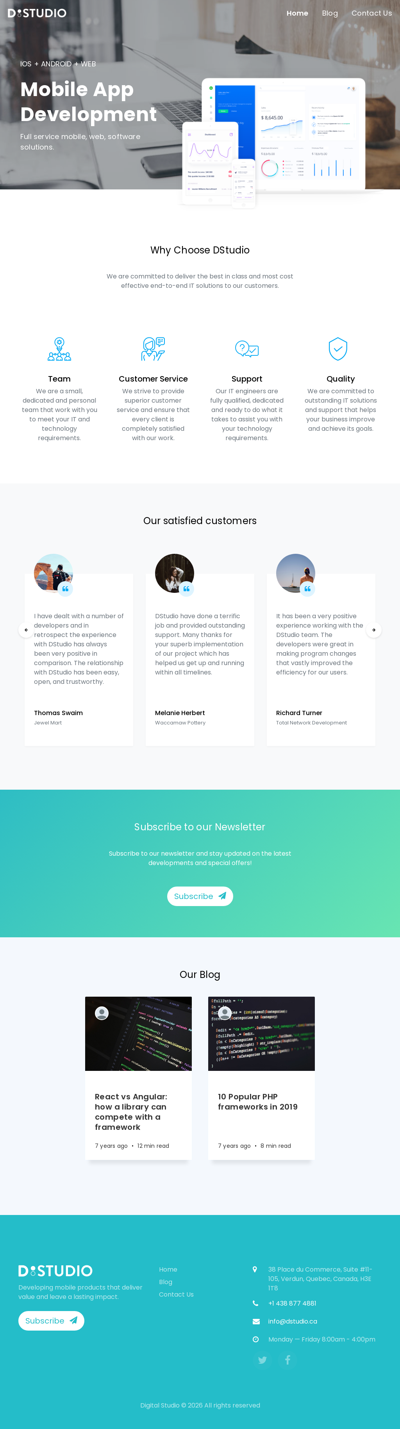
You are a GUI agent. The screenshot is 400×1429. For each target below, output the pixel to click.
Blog (330, 13)
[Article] (138, 1034)
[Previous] (26, 630)
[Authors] (102, 1013)
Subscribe (200, 896)
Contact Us (372, 13)
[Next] (374, 630)
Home (298, 13)
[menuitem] (37, 13)
